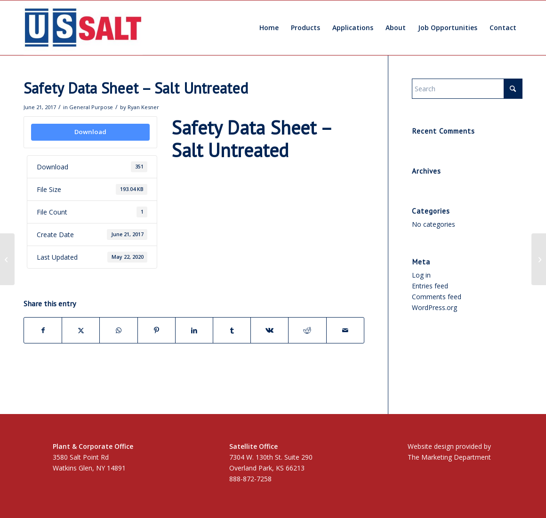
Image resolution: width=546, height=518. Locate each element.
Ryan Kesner (143, 107)
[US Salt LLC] (83, 27)
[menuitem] (269, 27)
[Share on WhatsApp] (118, 330)
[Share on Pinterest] (156, 330)
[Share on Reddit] (307, 330)
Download (90, 132)
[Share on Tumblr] (231, 330)
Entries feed (430, 285)
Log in (421, 275)
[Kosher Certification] (7, 259)
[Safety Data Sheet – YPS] (538, 259)
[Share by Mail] (345, 330)
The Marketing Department (449, 457)
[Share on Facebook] (43, 330)
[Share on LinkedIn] (194, 330)
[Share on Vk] (269, 330)
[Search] (467, 89)
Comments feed (436, 296)
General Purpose (91, 107)
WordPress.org (434, 307)
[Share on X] (80, 330)
